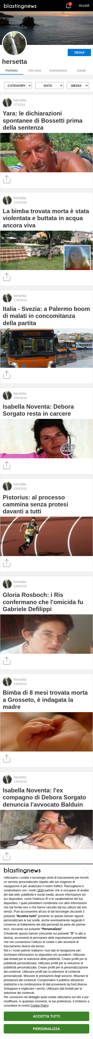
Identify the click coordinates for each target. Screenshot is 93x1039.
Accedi (84, 5)
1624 (40, 890)
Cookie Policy (39, 1005)
